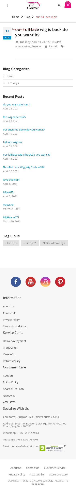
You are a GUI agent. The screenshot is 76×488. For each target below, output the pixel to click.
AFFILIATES (9, 402)
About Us (15, 468)
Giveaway (9, 395)
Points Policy (10, 382)
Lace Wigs (13, 83)
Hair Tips (11, 243)
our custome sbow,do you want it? (24, 129)
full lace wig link (12, 142)
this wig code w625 (14, 117)
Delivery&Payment (14, 341)
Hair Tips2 (30, 243)
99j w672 (8, 192)
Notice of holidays (54, 243)
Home (15, 17)
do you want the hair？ (17, 104)
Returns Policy (11, 361)
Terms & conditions (15, 326)
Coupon (8, 375)
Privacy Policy (11, 319)
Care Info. (9, 354)
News (10, 76)
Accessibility (37, 474)
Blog (27, 17)
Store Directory (58, 474)
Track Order (10, 347)
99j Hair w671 (11, 217)
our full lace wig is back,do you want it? (26, 154)
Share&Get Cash (13, 389)
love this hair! (11, 179)
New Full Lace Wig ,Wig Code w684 (23, 167)
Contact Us (9, 313)
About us (8, 306)
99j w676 (8, 205)
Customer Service (55, 468)
